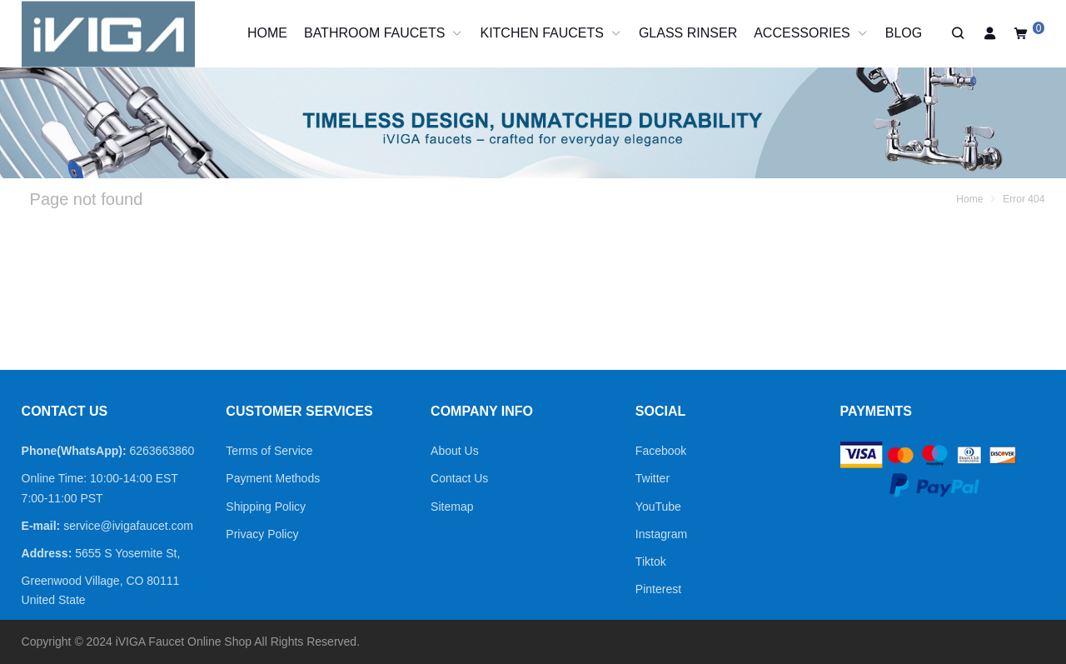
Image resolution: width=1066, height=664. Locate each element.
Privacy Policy (262, 534)
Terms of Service (269, 450)
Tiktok (650, 561)
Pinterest (658, 589)
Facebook (660, 450)
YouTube (658, 506)
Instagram (661, 534)
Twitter (652, 478)
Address (45, 553)
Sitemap (452, 506)
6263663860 (161, 450)
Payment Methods (273, 478)
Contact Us (459, 478)
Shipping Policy (266, 506)
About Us (455, 450)
